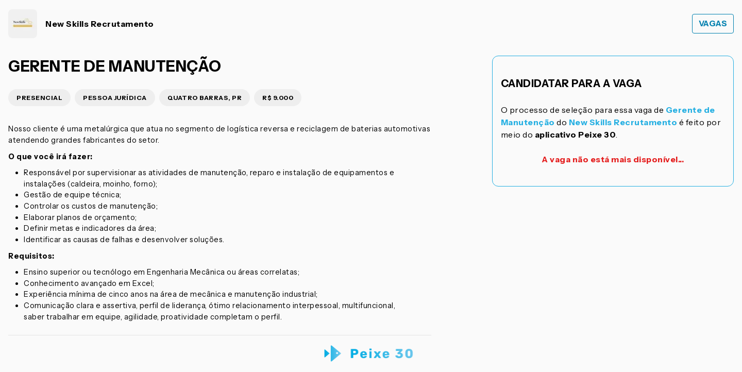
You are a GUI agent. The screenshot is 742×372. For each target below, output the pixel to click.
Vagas (713, 23)
